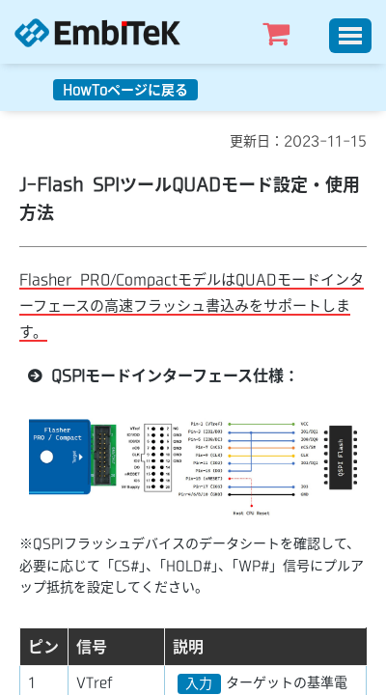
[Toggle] (350, 35)
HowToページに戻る (125, 90)
